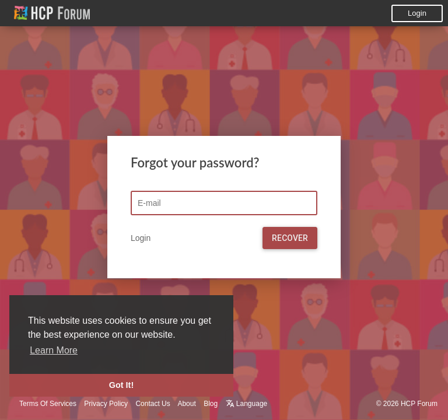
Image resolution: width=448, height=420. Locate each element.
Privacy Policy (106, 404)
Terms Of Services (47, 404)
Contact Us (152, 404)
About (186, 404)
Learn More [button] (54, 350)
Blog (211, 404)
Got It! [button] (121, 385)
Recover (290, 238)
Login (417, 13)
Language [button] (247, 404)
